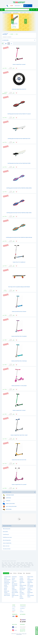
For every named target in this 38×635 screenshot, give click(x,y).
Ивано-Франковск (24, 565)
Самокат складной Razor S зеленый (19, 410)
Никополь (14, 566)
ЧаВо (24, 573)
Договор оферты (19, 634)
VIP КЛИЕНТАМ (22, 608)
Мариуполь (30, 562)
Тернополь (29, 565)
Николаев (26, 562)
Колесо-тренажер (30, 585)
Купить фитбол (5, 531)
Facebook (14, 627)
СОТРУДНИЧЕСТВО (23, 606)
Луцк (6, 566)
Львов (15, 562)
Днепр (12, 562)
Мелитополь (9, 566)
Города (11, 573)
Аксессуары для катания (9, 506)
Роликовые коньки (8, 495)
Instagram (14, 630)
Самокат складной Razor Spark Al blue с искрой (19, 435)
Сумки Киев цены (6, 534)
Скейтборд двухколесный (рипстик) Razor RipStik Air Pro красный (19, 113)
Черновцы (14, 565)
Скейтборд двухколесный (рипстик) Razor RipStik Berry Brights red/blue (19, 212)
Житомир (21, 564)
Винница (3, 564)
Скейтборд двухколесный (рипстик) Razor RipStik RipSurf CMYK (19, 138)
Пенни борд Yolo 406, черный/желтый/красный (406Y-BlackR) (19, 286)
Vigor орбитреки (14, 583)
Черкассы (17, 564)
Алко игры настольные (6, 548)
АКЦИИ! (11, 5)
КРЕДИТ (13, 611)
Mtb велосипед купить (6, 528)
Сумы (24, 564)
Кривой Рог (22, 562)
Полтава (10, 564)
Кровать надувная (7, 595)
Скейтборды (7, 498)
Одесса (9, 562)
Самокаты (6, 500)
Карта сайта (24, 633)
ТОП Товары (20, 573)
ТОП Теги (14, 573)
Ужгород (21, 566)
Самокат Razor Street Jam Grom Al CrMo (19, 459)
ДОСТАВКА (13, 606)
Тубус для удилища (7, 579)
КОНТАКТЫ (21, 611)
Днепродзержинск (9, 565)
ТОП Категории (6, 573)
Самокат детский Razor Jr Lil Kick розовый (19, 385)
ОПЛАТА (13, 608)
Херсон (7, 564)
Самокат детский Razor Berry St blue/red (19, 311)
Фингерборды (7, 509)
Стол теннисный (30, 586)
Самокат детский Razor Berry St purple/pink (19, 336)
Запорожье (18, 562)
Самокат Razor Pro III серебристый (19, 262)
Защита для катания (9, 503)
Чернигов (13, 564)
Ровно (32, 564)
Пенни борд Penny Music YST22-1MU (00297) (14, 24)
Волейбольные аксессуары (7, 537)
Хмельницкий (28, 564)
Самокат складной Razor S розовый (19, 64)
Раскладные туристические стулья (22, 594)
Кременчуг (18, 565)
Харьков (5, 562)
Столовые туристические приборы (29, 589)
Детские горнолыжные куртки (14, 581)
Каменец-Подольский (27, 566)
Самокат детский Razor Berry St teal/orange (19, 360)
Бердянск (17, 566)
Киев (2, 562)
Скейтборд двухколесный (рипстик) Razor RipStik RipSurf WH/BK (19, 163)
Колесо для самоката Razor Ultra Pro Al (19, 89)
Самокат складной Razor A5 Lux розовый (19, 484)
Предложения (28, 573)
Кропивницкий (4, 565)
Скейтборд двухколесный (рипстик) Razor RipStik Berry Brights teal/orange (19, 237)
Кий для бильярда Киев (7, 540)
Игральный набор (22, 588)
